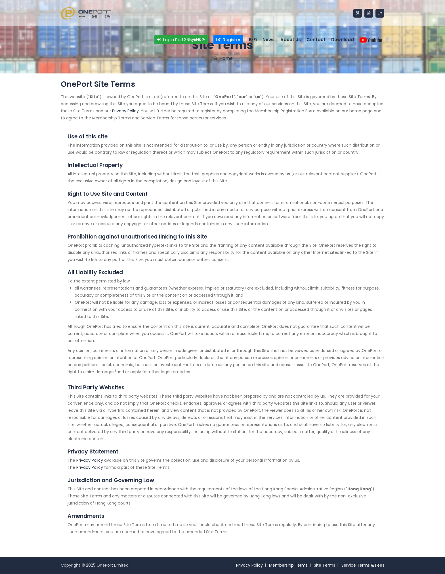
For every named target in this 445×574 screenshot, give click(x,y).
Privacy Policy (125, 111)
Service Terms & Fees (362, 565)
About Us (290, 40)
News (269, 40)
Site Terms (324, 565)
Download (342, 40)
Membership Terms (288, 565)
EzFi (253, 40)
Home (223, 58)
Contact (316, 40)
